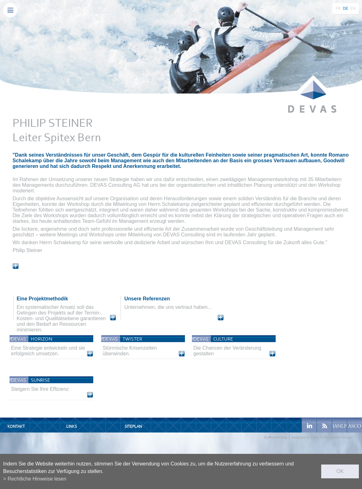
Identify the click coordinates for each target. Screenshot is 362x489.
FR (338, 8)
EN (353, 8)
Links (71, 426)
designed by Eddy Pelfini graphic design (322, 437)
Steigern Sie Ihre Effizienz (40, 389)
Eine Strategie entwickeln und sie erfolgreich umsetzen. (48, 350)
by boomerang (275, 437)
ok (339, 471)
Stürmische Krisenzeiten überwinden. (130, 350)
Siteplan (133, 426)
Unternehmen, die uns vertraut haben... (168, 307)
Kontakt (16, 426)
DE (345, 8)
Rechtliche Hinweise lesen (37, 478)
